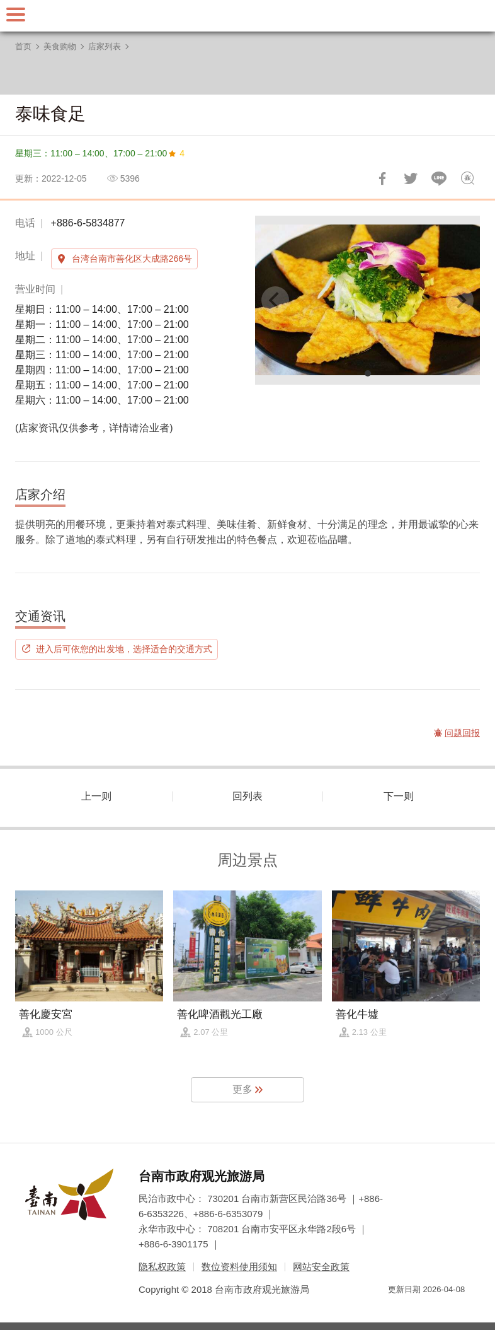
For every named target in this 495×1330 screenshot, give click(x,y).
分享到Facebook (382, 178)
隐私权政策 (162, 1266)
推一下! (410, 178)
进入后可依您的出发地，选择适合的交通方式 (124, 649)
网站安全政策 (321, 1266)
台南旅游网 (247, 16)
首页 (23, 46)
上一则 (96, 796)
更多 (242, 1089)
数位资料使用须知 (239, 1266)
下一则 (399, 796)
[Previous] (275, 300)
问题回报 (467, 178)
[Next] (460, 300)
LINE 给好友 (439, 178)
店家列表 (104, 46)
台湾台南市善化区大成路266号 (132, 259)
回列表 (247, 796)
